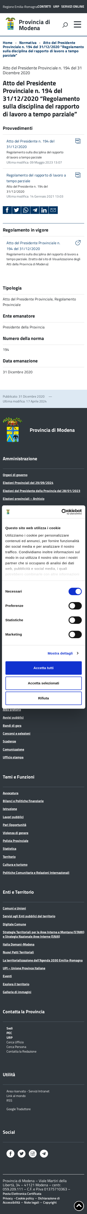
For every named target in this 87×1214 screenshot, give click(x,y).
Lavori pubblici (13, 816)
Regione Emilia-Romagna (20, 6)
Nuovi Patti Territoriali (18, 952)
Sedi (9, 1028)
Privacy (8, 1198)
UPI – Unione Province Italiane (24, 968)
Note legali (31, 1202)
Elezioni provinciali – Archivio (23, 498)
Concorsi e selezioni (16, 733)
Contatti (44, 6)
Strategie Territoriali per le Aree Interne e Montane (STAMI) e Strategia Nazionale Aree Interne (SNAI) (43, 934)
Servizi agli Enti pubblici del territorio (29, 916)
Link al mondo (16, 1095)
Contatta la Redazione (21, 1051)
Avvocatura (10, 793)
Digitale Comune (14, 924)
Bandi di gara (12, 725)
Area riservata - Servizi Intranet (27, 1091)
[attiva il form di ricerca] (65, 25)
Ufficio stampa (13, 757)
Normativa (27, 42)
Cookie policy (25, 1198)
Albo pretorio (12, 709)
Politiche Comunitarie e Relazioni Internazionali (36, 872)
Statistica (9, 848)
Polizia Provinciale (15, 840)
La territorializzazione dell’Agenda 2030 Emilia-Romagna (43, 960)
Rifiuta (43, 698)
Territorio (9, 856)
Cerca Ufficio (15, 1042)
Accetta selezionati (43, 683)
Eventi (7, 975)
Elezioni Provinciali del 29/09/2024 (28, 482)
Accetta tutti (43, 668)
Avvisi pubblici (13, 717)
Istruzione (10, 808)
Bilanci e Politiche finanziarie (23, 800)
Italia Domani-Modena (18, 944)
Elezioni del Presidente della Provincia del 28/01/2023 (41, 490)
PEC (9, 1032)
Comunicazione (13, 749)
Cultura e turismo (15, 864)
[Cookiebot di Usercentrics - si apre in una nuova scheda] (62, 512)
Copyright (50, 1202)
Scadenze (9, 741)
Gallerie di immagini (17, 991)
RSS (9, 1100)
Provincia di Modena (34, 25)
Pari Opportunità (14, 824)
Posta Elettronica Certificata (22, 1193)
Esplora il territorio (16, 984)
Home (8, 42)
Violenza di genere (15, 832)
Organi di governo (15, 474)
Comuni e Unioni (14, 908)
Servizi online (72, 6)
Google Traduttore (18, 1108)
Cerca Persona (16, 1046)
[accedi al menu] (77, 24)
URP (56, 6)
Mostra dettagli (60, 653)
